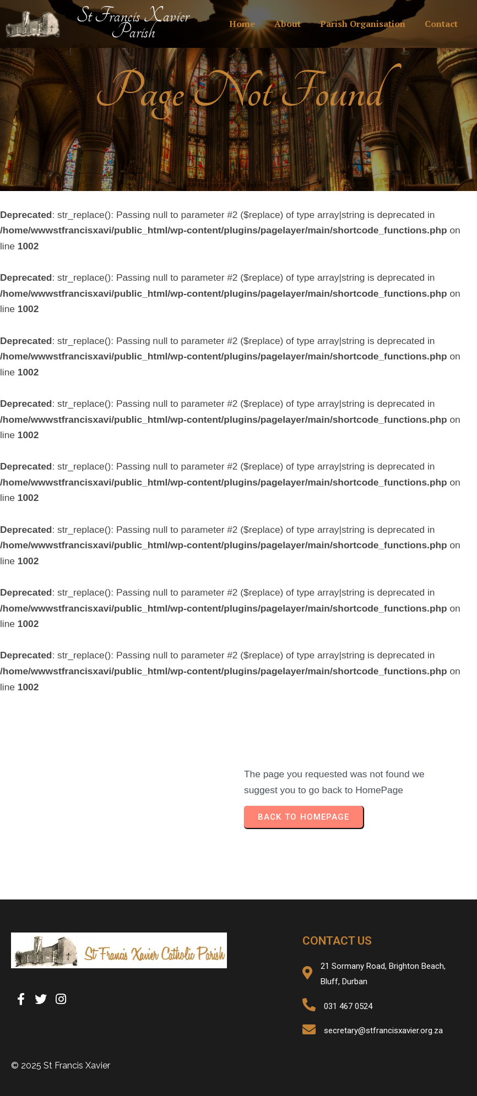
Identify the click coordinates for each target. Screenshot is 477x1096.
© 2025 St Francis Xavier (60, 1065)
